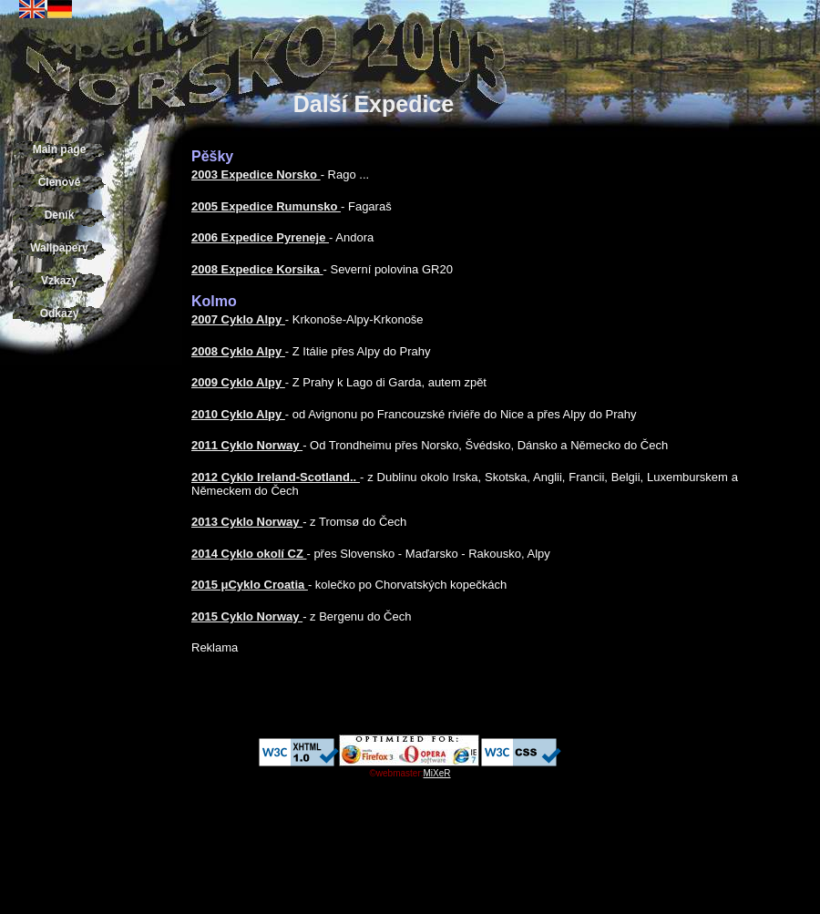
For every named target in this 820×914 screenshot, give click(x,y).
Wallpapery (59, 247)
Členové (59, 182)
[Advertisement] (59, 638)
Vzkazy (59, 280)
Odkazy (59, 313)
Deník (60, 215)
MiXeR (437, 773)
